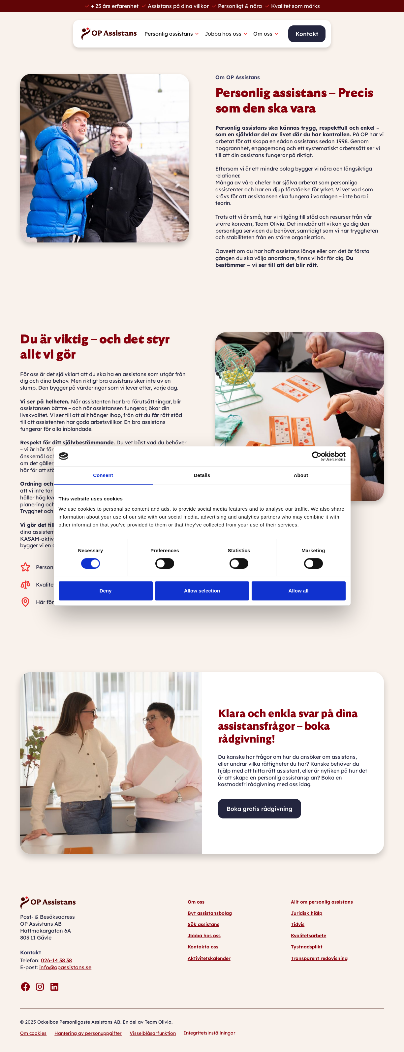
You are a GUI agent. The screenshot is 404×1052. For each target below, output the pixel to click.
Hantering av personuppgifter (88, 1033)
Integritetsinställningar (209, 1033)
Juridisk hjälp (306, 913)
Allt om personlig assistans (322, 902)
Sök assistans (203, 924)
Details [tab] (202, 475)
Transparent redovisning (319, 958)
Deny (106, 590)
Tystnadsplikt (307, 947)
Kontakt (306, 33)
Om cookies (33, 1033)
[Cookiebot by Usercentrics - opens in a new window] (317, 456)
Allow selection (202, 590)
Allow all (299, 590)
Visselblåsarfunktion (153, 1033)
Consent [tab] (103, 475)
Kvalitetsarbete (308, 936)
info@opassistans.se (65, 967)
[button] (174, 34)
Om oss (196, 902)
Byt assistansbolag (210, 913)
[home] (110, 33)
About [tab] (301, 475)
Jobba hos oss (204, 936)
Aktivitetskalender (209, 958)
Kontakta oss (203, 947)
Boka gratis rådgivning (260, 808)
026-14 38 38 (56, 960)
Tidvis (297, 924)
